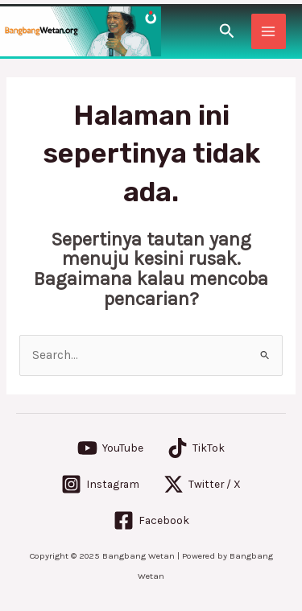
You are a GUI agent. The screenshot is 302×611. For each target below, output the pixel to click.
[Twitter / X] (202, 484)
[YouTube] (110, 448)
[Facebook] (151, 520)
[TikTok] (196, 448)
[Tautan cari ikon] (227, 31)
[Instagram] (100, 484)
